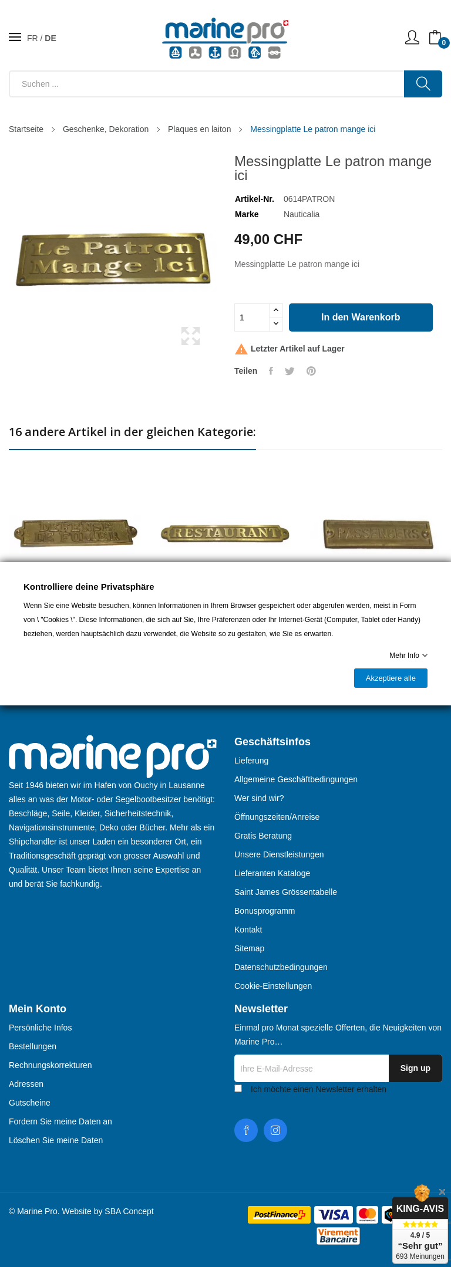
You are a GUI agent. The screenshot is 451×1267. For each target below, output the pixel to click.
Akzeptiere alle (391, 678)
